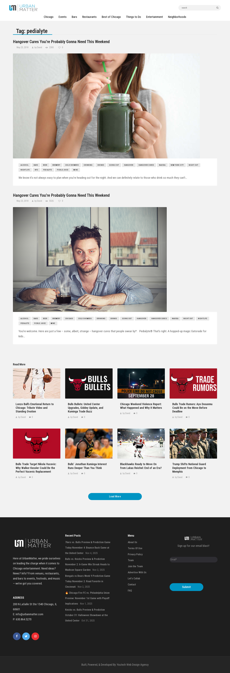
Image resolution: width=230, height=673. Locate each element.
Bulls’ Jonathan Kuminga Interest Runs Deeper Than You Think (87, 465)
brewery (56, 165)
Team (131, 560)
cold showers (72, 165)
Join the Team (135, 566)
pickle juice (62, 170)
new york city (177, 165)
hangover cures (146, 165)
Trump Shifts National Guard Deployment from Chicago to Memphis (189, 467)
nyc (36, 170)
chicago (69, 318)
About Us (132, 542)
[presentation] (194, 574)
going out (114, 165)
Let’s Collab (134, 578)
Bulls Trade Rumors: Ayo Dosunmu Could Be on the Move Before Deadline (192, 407)
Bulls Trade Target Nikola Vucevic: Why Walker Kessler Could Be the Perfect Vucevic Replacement (36, 467)
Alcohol (25, 165)
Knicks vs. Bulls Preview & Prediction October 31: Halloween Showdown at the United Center (86, 615)
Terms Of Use (135, 548)
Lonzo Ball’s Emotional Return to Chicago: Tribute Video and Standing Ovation (35, 407)
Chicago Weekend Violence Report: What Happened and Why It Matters (141, 405)
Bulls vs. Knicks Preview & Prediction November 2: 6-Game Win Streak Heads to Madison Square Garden (87, 564)
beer (45, 165)
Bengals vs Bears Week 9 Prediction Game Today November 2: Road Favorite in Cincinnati (87, 581)
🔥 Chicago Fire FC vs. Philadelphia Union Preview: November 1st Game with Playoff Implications (87, 598)
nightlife (25, 170)
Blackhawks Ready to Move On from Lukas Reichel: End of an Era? (141, 465)
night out (193, 165)
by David (38, 47)
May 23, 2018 (23, 47)
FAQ (130, 590)
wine (75, 170)
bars (36, 165)
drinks (101, 165)
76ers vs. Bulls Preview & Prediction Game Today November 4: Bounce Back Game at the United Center (87, 548)
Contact (132, 584)
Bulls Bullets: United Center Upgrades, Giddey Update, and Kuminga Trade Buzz (85, 407)
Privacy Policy (135, 554)
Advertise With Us (137, 572)
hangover (129, 165)
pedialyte (47, 170)
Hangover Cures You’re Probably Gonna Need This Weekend (61, 41)
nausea (162, 165)
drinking (88, 165)
